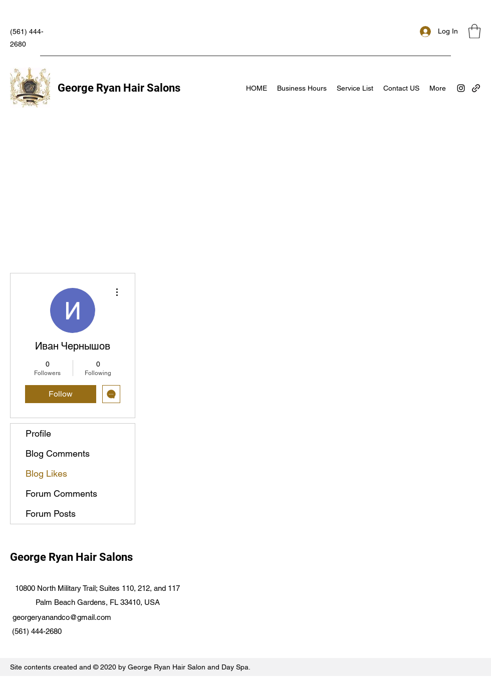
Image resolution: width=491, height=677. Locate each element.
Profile (38, 433)
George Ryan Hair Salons (119, 88)
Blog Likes (46, 473)
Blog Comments (58, 453)
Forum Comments (61, 493)
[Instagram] (461, 88)
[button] (474, 31)
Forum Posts (51, 513)
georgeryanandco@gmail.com (62, 617)
